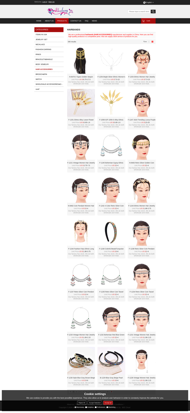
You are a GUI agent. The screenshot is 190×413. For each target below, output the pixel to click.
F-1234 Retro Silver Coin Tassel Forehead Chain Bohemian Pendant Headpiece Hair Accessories (141, 292)
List (149, 41)
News (94, 21)
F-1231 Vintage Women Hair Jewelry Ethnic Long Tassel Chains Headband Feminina (141, 335)
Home (38, 21)
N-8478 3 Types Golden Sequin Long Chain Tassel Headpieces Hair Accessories (81, 77)
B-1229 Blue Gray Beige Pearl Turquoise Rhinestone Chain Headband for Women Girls (111, 378)
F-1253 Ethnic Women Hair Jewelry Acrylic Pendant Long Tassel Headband (141, 77)
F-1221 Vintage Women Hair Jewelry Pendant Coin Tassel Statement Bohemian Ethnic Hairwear (81, 163)
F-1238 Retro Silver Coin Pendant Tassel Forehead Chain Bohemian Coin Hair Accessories (141, 249)
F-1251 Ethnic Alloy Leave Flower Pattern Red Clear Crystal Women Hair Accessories (81, 120)
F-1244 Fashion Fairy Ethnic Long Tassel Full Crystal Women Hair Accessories (81, 249)
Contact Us (75, 21)
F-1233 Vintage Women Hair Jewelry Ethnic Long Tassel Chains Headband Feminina (81, 335)
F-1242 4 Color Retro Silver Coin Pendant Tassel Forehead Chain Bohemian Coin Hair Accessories (111, 206)
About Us (49, 21)
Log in (44, 2)
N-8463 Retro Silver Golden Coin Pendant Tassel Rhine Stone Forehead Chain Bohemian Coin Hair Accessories (142, 163)
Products (62, 21)
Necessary (79, 407)
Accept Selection (95, 403)
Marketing (111, 407)
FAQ (86, 21)
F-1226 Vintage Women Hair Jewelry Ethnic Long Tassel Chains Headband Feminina (141, 378)
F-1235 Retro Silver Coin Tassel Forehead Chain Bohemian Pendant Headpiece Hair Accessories (111, 292)
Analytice (89, 407)
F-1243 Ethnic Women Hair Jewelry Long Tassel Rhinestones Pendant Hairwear (141, 206)
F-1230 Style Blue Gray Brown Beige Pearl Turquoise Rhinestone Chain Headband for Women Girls (81, 378)
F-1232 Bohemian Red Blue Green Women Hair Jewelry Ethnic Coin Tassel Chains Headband (111, 335)
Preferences (100, 407)
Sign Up (51, 2)
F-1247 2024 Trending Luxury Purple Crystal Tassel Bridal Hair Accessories (141, 120)
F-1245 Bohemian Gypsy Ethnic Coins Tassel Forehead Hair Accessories (111, 163)
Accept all (108, 403)
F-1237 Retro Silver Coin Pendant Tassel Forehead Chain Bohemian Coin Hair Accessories (81, 292)
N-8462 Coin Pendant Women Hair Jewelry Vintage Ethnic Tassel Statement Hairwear (81, 206)
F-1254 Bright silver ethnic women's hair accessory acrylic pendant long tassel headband (111, 77)
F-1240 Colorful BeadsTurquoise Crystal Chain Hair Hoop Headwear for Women (111, 249)
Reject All (82, 403)
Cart (148, 21)
